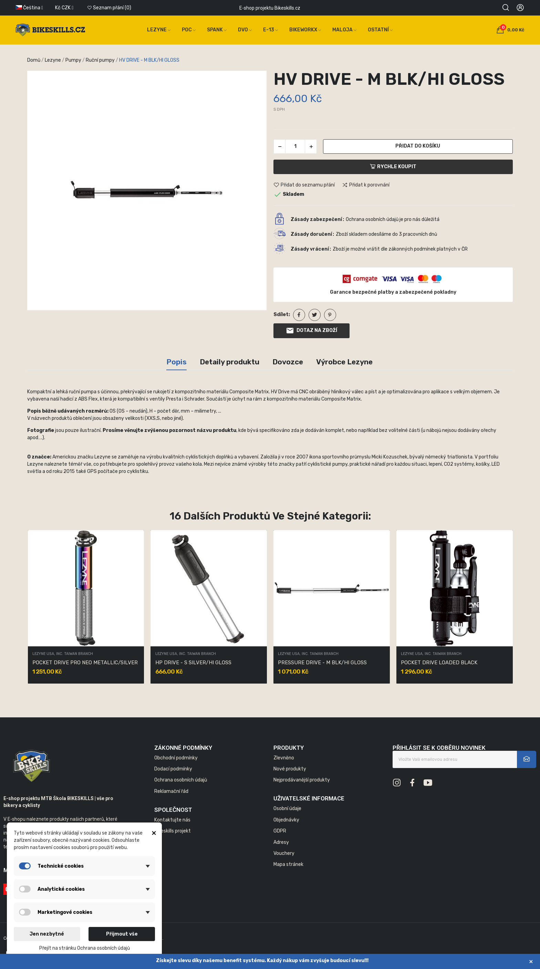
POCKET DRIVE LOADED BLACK (439, 662)
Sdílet (299, 315)
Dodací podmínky (173, 769)
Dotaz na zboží (311, 330)
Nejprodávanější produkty (301, 780)
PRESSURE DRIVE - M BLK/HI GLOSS (322, 662)
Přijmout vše (122, 934)
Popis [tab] (176, 361)
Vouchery (283, 853)
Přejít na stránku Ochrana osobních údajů (84, 948)
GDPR (279, 831)
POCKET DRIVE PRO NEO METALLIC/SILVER (85, 662)
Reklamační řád (171, 791)
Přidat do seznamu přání (304, 185)
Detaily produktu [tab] (229, 361)
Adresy (281, 842)
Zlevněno (283, 758)
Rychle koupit (393, 167)
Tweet (315, 315)
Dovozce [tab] (287, 361)
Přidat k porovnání (366, 185)
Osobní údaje (287, 808)
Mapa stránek (288, 864)
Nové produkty (289, 769)
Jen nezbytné (47, 934)
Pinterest (330, 315)
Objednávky (286, 820)
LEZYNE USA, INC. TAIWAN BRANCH (62, 654)
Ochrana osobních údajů (180, 780)
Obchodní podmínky (176, 758)
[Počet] (295, 146)
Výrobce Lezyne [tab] (344, 361)
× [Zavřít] (531, 961)
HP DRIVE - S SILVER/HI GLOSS (193, 662)
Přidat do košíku (417, 146)
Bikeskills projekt (172, 831)
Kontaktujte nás (172, 820)
